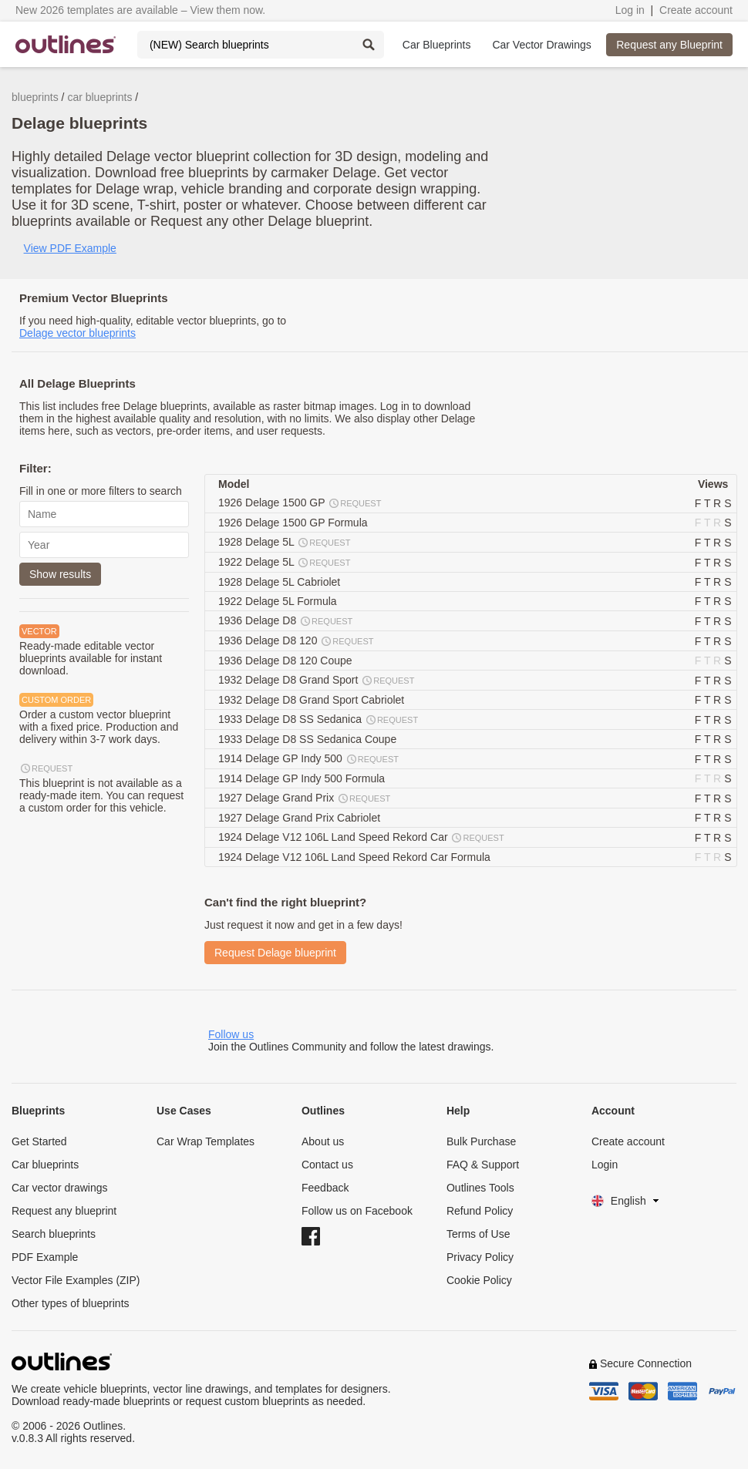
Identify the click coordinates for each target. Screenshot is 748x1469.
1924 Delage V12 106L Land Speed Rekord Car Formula (356, 857)
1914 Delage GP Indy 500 (309, 759)
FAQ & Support (482, 1164)
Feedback (325, 1188)
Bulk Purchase (481, 1141)
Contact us (327, 1164)
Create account (696, 10)
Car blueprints (45, 1164)
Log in (630, 10)
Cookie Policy (479, 1280)
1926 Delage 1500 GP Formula (294, 522)
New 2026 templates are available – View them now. (140, 10)
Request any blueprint (64, 1211)
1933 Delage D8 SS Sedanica (318, 720)
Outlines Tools (480, 1188)
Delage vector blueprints (77, 333)
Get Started (39, 1141)
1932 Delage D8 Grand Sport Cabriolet (312, 700)
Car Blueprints (437, 45)
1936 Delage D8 (286, 621)
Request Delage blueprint (275, 952)
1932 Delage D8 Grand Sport (317, 680)
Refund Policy (479, 1211)
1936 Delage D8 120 (297, 641)
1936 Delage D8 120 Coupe (286, 660)
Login (604, 1164)
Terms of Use (478, 1234)
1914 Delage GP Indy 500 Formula (303, 778)
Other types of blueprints (71, 1303)
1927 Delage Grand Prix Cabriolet (300, 818)
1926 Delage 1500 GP (300, 503)
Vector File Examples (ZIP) (76, 1280)
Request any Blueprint (669, 45)
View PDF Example (70, 248)
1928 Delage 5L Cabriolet (280, 582)
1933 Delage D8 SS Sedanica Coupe (308, 739)
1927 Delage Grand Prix (305, 798)
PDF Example (45, 1257)
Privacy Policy (480, 1257)
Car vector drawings (60, 1188)
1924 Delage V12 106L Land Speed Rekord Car (362, 838)
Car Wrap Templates (205, 1141)
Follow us (231, 1034)
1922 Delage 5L (285, 563)
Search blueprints (54, 1234)
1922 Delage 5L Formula (278, 601)
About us (323, 1141)
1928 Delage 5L (285, 543)
